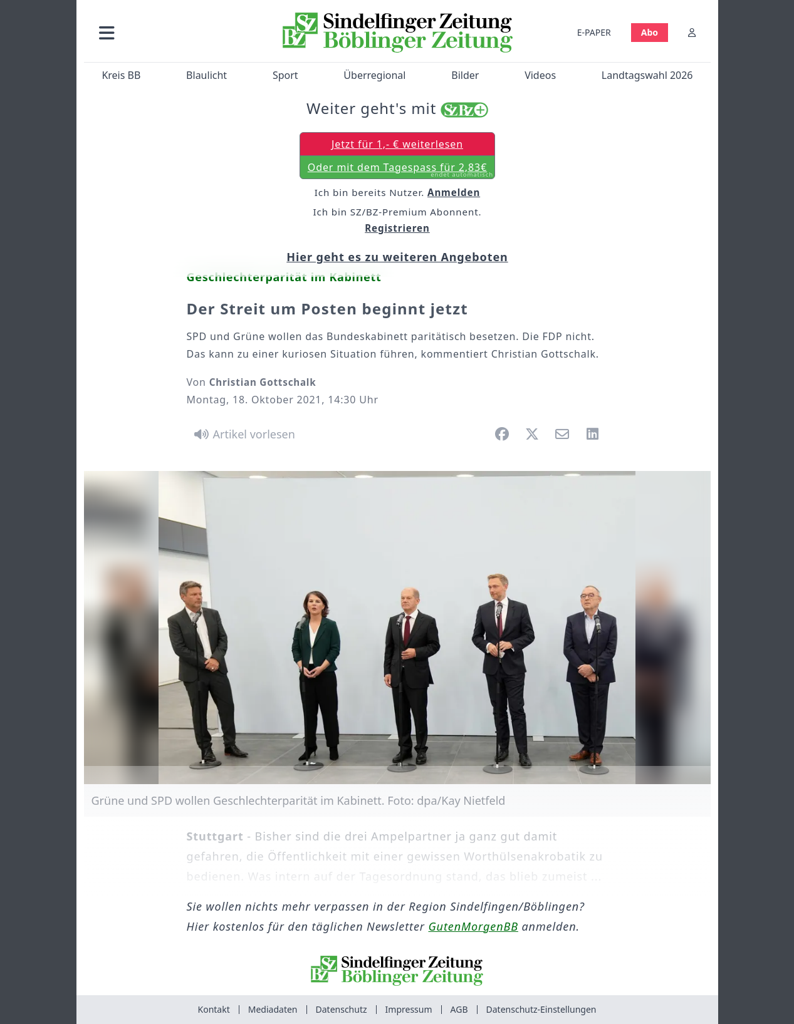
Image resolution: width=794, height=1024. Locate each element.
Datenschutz (341, 1009)
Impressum (408, 1009)
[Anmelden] (692, 32)
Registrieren (397, 228)
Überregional (374, 75)
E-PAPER (593, 32)
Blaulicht (206, 75)
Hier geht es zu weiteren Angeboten (397, 256)
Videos (540, 75)
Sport (285, 75)
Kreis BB (121, 75)
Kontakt (214, 1009)
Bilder (465, 75)
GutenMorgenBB (473, 926)
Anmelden (453, 192)
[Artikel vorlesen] (243, 434)
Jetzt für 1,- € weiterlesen (396, 144)
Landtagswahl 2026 (646, 75)
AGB (459, 1009)
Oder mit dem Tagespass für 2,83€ (400, 169)
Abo (648, 32)
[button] (173, 32)
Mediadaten (273, 1009)
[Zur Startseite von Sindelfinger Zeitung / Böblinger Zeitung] (397, 33)
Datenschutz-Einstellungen (541, 1009)
